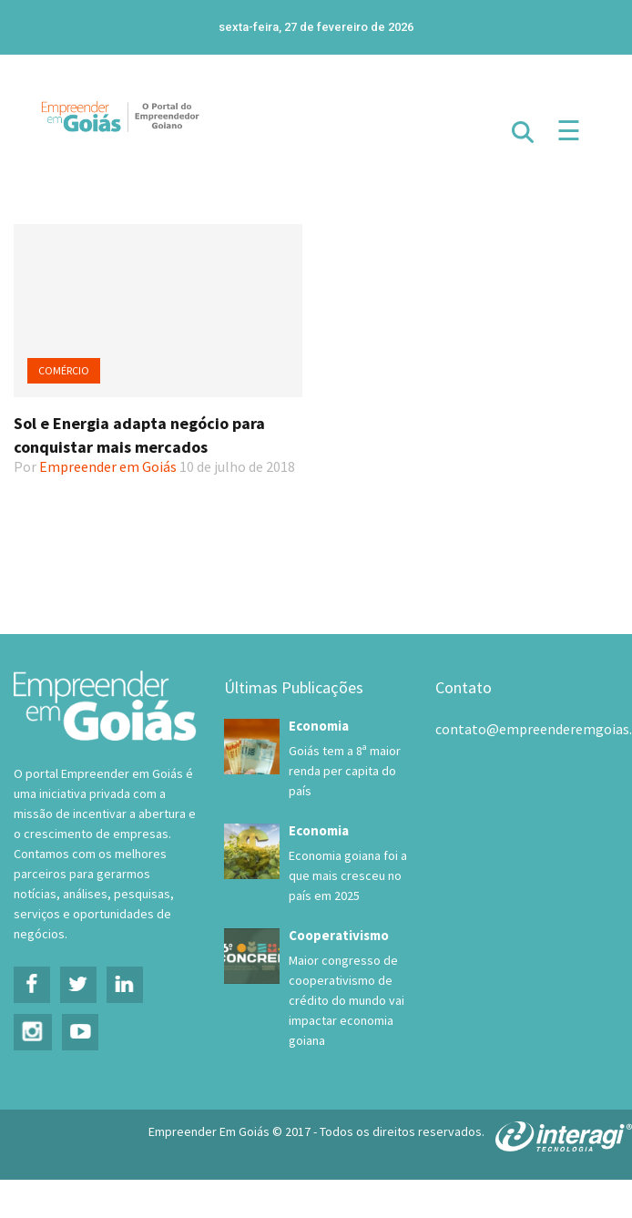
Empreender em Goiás (108, 466)
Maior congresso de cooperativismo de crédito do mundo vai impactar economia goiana (346, 1000)
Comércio (63, 370)
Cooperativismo (339, 935)
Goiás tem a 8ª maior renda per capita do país (345, 770)
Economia (319, 725)
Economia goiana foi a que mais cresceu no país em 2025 (348, 875)
